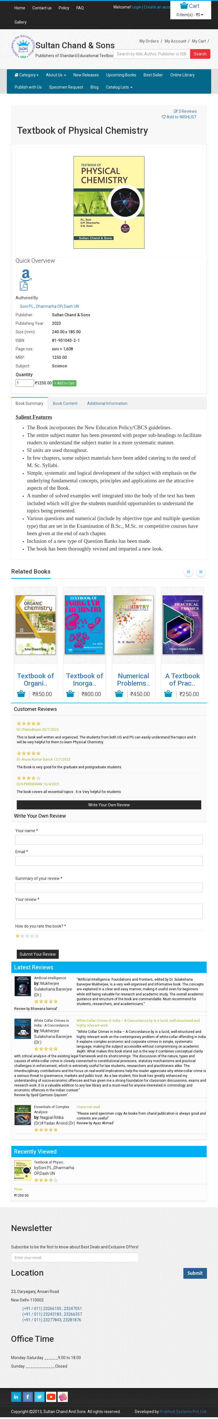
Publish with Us (28, 87)
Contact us (42, 8)
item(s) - (190, 14)
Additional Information (107, 403)
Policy (64, 8)
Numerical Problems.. (133, 679)
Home (19, 8)
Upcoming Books (121, 75)
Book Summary (29, 403)
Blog (94, 87)
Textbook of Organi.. (35, 679)
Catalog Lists (119, 87)
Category (27, 75)
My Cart (199, 41)
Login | (138, 7)
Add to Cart (21, 694)
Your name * (26, 830)
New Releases (86, 75)
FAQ (80, 8)
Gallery (20, 22)
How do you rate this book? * (40, 926)
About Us (56, 75)
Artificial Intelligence (50, 978)
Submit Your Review (38, 954)
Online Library (182, 75)
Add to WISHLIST (182, 117)
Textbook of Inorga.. (84, 679)
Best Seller (153, 75)
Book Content (65, 403)
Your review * (27, 899)
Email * (21, 851)
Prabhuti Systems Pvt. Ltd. (183, 1411)
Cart (194, 6)
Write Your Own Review (109, 805)
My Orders (149, 41)
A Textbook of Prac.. (182, 679)
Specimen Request (66, 87)
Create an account (160, 7)
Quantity (24, 374)
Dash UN (71, 306)
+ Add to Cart (64, 383)
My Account (175, 41)
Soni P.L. (27, 306)
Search (200, 54)
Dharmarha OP (49, 306)
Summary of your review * (38, 878)
